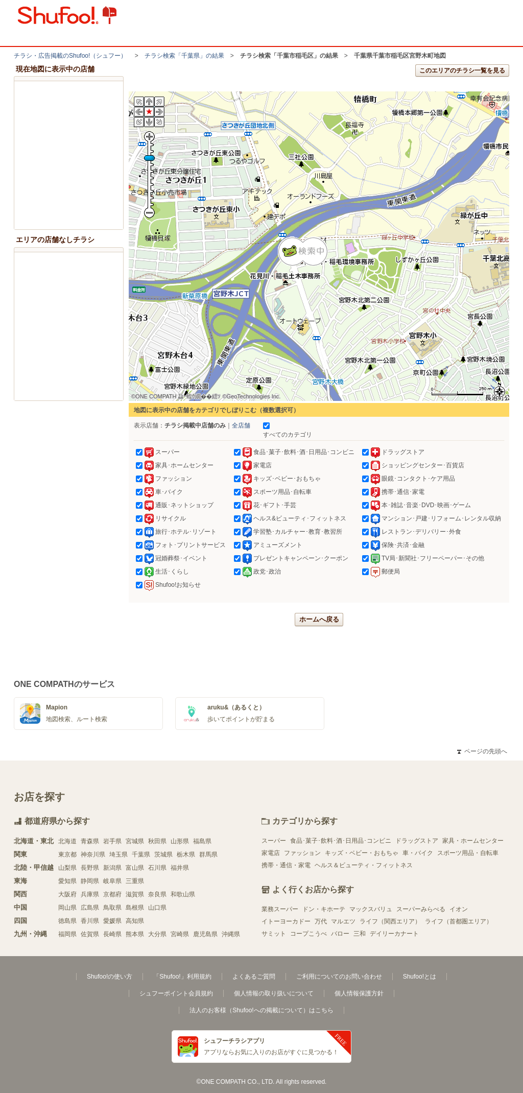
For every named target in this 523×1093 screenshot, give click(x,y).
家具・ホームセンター (473, 840)
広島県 (90, 907)
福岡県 (67, 934)
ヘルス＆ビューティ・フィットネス (364, 865)
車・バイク (417, 853)
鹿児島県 (205, 934)
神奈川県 (93, 854)
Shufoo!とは (419, 976)
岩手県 (112, 841)
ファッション (302, 853)
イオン (458, 909)
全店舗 (241, 425)
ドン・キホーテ (323, 909)
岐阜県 (112, 881)
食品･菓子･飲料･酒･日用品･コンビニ (340, 840)
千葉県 (141, 854)
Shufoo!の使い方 (109, 976)
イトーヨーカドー (286, 921)
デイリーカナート (394, 933)
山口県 (157, 907)
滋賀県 (135, 894)
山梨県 (67, 867)
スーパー (274, 840)
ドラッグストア (416, 840)
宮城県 (135, 841)
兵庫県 (90, 894)
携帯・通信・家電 (286, 865)
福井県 (180, 867)
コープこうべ (308, 933)
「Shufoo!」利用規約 (182, 976)
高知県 (135, 920)
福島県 (202, 841)
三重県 (135, 881)
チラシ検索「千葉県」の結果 (184, 55)
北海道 (67, 841)
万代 (321, 921)
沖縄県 (231, 934)
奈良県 (157, 894)
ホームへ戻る (319, 619)
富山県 (135, 867)
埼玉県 (118, 854)
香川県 (90, 920)
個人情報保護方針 (359, 993)
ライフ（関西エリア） (390, 921)
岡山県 (67, 907)
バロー (340, 933)
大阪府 (67, 894)
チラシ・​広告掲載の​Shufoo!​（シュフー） (70, 55)
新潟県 (112, 867)
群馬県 (208, 854)
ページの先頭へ (482, 751)
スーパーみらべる (420, 909)
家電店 (271, 853)
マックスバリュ (370, 909)
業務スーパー (280, 909)
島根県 (135, 907)
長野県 (90, 867)
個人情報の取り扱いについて (274, 993)
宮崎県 (180, 934)
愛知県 (67, 881)
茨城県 (163, 854)
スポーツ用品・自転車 (467, 853)
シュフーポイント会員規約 (176, 993)
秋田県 (157, 841)
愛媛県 (112, 920)
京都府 (112, 894)
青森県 (90, 841)
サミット (274, 933)
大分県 (157, 934)
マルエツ (343, 921)
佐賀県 (90, 934)
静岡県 (90, 881)
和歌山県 (183, 894)
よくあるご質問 (253, 976)
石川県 (157, 867)
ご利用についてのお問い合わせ (339, 976)
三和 (359, 933)
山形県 (180, 841)
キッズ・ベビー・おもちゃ (361, 853)
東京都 (67, 854)
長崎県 (112, 934)
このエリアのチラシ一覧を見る (462, 70)
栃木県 (186, 854)
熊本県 (135, 934)
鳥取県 (112, 907)
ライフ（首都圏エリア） (458, 921)
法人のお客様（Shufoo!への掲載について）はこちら (261, 1010)
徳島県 (67, 920)
